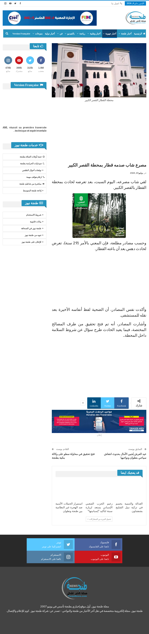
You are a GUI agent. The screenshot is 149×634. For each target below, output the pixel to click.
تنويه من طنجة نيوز (33, 235)
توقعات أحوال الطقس (31, 170)
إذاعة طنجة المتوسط (32, 190)
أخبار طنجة (126, 33)
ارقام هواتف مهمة (35, 177)
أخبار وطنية (95, 33)
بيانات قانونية (35, 221)
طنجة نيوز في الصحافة (31, 228)
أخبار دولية (50, 33)
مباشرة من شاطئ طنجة (32, 184)
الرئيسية (139, 33)
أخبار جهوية (110, 33)
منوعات (39, 33)
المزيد (27, 33)
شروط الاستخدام (33, 215)
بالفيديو (71, 33)
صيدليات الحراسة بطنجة (32, 163)
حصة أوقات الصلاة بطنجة (32, 157)
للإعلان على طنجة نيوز (31, 242)
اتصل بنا (116, 3)
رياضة (82, 33)
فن (61, 33)
